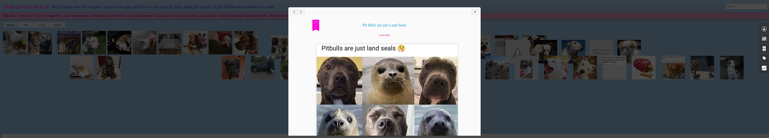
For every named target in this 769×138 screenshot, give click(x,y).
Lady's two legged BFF (48, 15)
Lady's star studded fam (76, 15)
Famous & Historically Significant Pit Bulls (242, 15)
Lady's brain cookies (188, 15)
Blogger (402, 136)
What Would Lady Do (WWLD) (109, 15)
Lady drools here (165, 15)
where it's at (26, 15)
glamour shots (209, 15)
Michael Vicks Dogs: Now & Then (287, 15)
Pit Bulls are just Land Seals (384, 25)
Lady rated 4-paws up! (141, 15)
